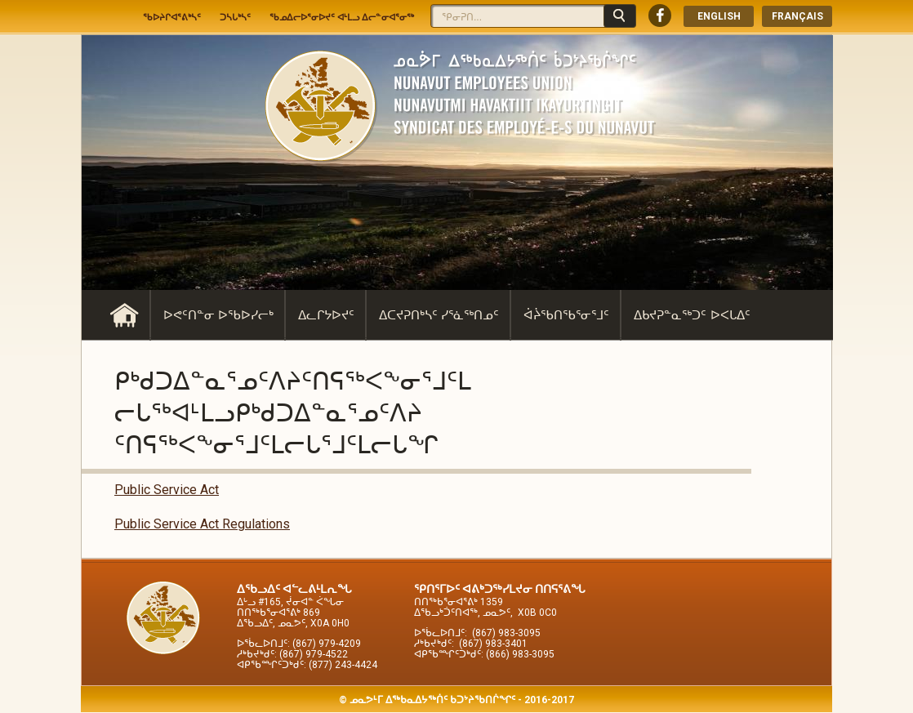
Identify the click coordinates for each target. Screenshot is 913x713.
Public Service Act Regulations (202, 524)
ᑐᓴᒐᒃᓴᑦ (235, 17)
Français (797, 16)
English (719, 16)
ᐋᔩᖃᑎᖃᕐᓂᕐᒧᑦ (566, 315)
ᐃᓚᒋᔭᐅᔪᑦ (326, 315)
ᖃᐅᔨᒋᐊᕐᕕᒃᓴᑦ (172, 17)
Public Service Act (166, 489)
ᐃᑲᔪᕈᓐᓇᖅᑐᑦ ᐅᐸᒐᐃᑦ (692, 315)
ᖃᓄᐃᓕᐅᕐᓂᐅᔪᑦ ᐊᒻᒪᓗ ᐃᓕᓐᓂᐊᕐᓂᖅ (341, 17)
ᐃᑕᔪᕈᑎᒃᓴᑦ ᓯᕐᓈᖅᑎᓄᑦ (439, 315)
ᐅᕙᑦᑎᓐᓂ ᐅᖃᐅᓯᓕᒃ (218, 315)
